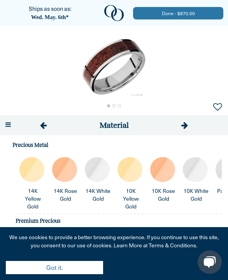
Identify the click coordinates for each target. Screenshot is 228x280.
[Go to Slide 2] (114, 105)
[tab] (114, 125)
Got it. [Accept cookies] (54, 267)
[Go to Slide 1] (108, 105)
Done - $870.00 (178, 13)
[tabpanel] (114, 207)
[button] (114, 67)
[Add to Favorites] (217, 106)
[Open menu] (8, 124)
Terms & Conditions (172, 245)
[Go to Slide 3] (119, 105)
